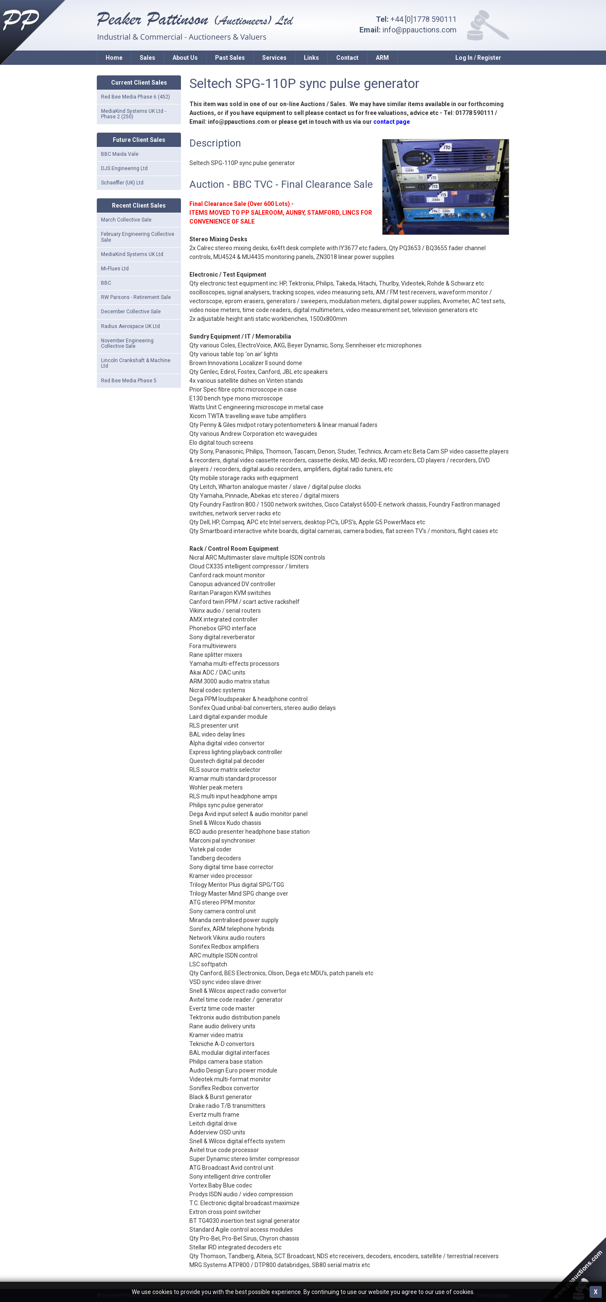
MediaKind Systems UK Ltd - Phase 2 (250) (133, 114)
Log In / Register (478, 57)
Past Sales (230, 57)
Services (274, 57)
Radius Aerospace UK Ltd (130, 326)
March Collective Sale (126, 220)
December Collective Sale (131, 312)
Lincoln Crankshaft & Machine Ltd (135, 363)
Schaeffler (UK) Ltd (122, 183)
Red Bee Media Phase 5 (129, 381)
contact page (391, 121)
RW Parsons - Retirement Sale (136, 297)
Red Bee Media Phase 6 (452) (135, 97)
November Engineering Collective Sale (127, 343)
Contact (347, 57)
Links (311, 57)
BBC (106, 283)
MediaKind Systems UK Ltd (132, 254)
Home (114, 57)
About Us (185, 57)
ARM (382, 57)
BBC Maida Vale (119, 154)
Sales (147, 57)
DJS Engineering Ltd (124, 168)
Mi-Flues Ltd (115, 269)
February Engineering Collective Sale (137, 237)
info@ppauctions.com (420, 29)
